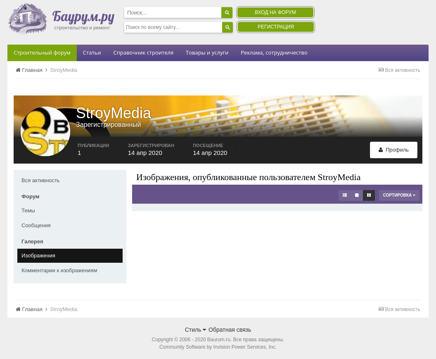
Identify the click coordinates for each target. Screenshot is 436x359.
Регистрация (276, 27)
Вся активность (40, 180)
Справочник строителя (143, 52)
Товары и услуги (207, 52)
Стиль (195, 329)
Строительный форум (42, 52)
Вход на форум (275, 12)
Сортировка (399, 195)
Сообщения (36, 225)
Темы (28, 210)
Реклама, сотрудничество (274, 52)
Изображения (38, 255)
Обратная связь (230, 329)
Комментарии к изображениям (59, 270)
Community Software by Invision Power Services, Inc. (218, 347)
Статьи (92, 52)
